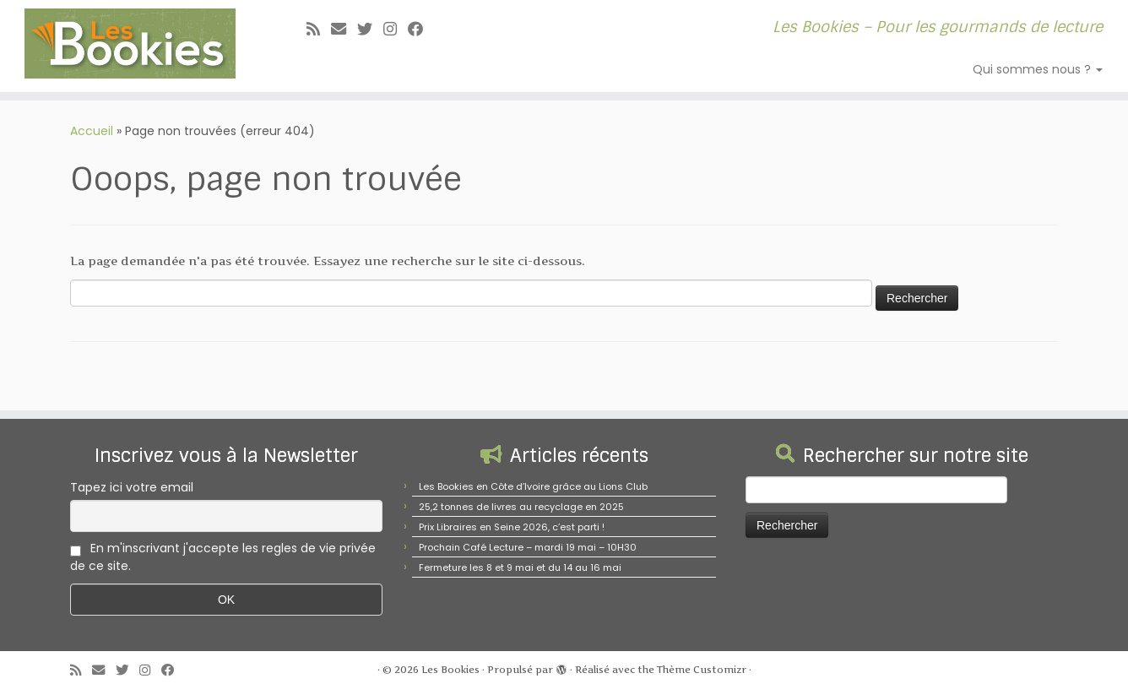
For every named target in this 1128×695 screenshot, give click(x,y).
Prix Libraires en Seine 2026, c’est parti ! (512, 527)
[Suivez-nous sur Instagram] (395, 29)
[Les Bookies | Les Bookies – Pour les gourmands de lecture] (130, 43)
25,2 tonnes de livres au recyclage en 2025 (521, 506)
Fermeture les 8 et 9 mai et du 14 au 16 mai (520, 567)
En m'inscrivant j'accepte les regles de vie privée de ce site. (223, 557)
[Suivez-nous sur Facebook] (421, 29)
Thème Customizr (701, 670)
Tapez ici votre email (131, 487)
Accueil (91, 130)
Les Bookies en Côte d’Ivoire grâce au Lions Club (533, 486)
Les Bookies (450, 670)
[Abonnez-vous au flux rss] (318, 29)
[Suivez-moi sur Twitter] (370, 29)
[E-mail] (344, 29)
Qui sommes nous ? (1038, 69)
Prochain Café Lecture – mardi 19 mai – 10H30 (528, 547)
